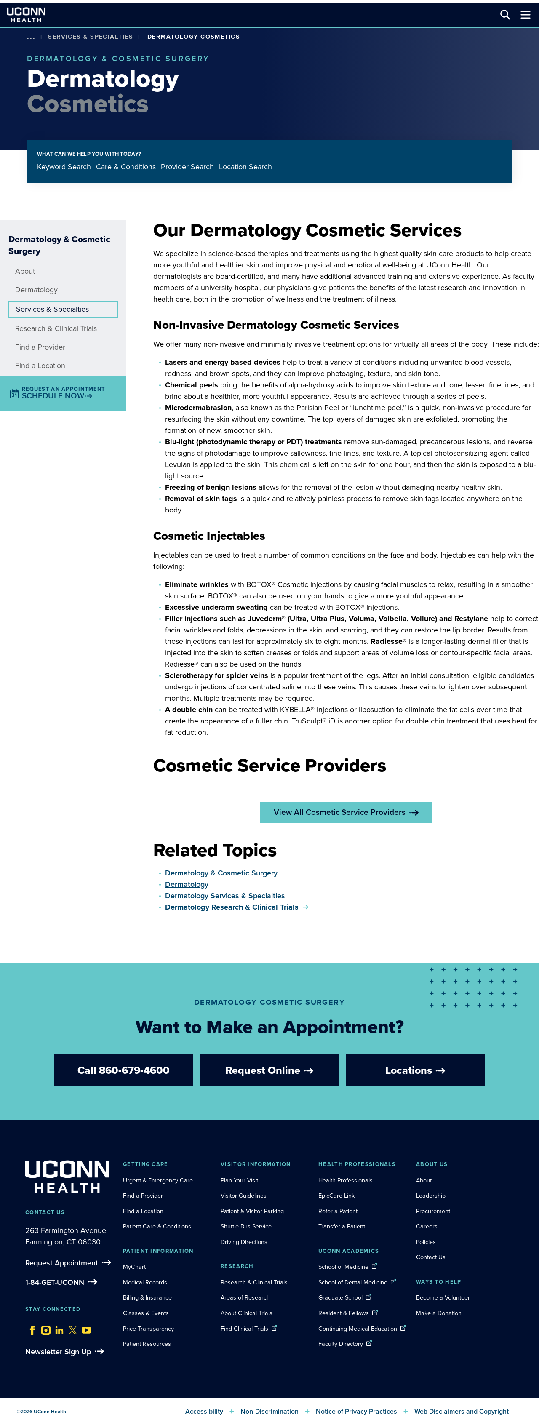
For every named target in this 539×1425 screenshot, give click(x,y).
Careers (427, 1226)
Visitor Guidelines (244, 1195)
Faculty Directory (340, 1343)
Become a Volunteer (443, 1297)
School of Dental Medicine (352, 1282)
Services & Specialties (90, 37)
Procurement (433, 1211)
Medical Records (145, 1282)
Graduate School (340, 1297)
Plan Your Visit (239, 1180)
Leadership (431, 1195)
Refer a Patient (338, 1211)
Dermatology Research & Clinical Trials (232, 907)
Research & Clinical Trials (56, 328)
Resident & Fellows (343, 1313)
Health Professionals (345, 1180)
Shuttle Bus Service (246, 1226)
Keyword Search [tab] (64, 166)
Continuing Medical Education (357, 1328)
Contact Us (431, 1257)
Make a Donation (439, 1313)
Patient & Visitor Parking (252, 1211)
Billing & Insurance (147, 1297)
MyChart (134, 1266)
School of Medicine (343, 1266)
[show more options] (31, 37)
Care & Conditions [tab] (126, 166)
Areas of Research (246, 1297)
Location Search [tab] (245, 166)
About (25, 271)
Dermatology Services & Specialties (225, 895)
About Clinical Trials (246, 1313)
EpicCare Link (336, 1195)
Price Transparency (148, 1328)
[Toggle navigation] (525, 14)
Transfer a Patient (341, 1226)
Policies (426, 1241)
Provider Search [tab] (187, 166)
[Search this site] (505, 14)
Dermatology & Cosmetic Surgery (221, 872)
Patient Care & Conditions (157, 1226)
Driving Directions (244, 1241)
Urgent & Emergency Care (158, 1180)
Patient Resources (147, 1343)
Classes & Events (146, 1313)
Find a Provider (40, 347)
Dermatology (36, 290)
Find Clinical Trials (244, 1328)
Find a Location (40, 365)
